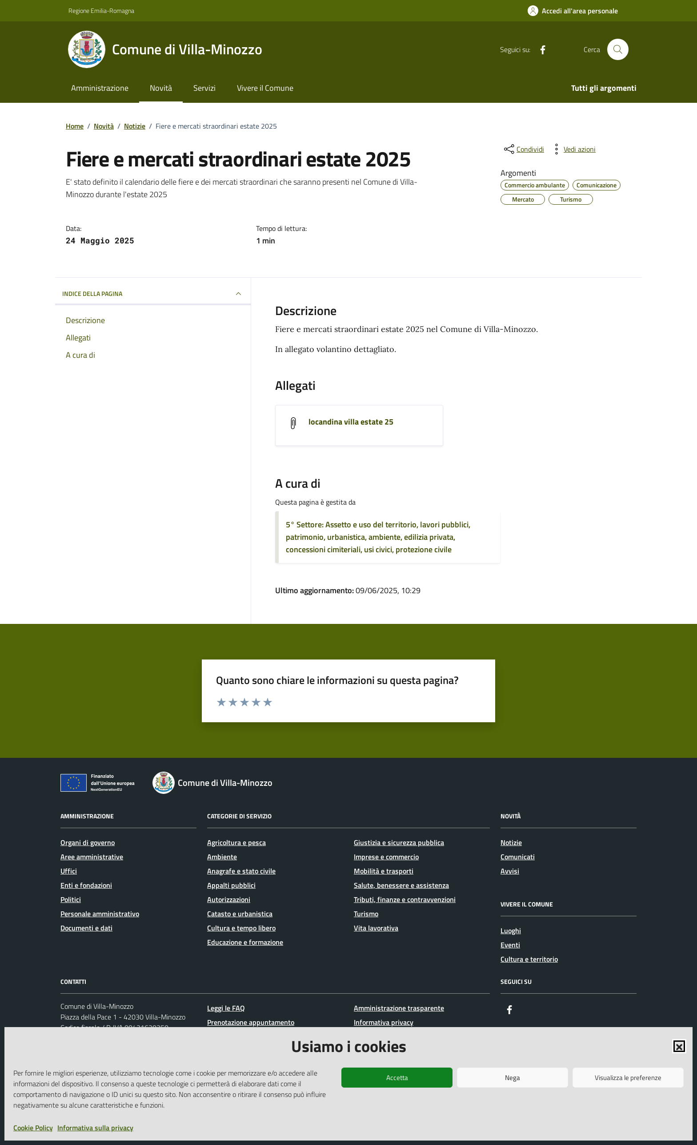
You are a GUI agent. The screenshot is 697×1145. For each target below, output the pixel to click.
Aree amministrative (91, 856)
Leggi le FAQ (226, 1008)
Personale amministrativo (99, 913)
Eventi (510, 944)
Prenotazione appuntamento (250, 1022)
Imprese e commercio (386, 856)
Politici (70, 899)
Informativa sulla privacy (95, 1127)
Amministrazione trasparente (399, 1008)
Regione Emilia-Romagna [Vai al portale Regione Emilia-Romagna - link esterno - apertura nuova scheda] (101, 10)
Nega (512, 1077)
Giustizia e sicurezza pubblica (399, 842)
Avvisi (510, 871)
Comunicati (518, 856)
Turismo (366, 913)
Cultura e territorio (529, 959)
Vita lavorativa (376, 927)
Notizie (511, 842)
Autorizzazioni (228, 899)
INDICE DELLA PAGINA (153, 293)
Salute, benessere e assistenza (401, 885)
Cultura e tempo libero (241, 927)
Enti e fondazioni (86, 885)
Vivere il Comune (265, 88)
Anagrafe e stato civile (241, 871)
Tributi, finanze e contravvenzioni (405, 899)
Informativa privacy (383, 1022)
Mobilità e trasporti (383, 871)
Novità (161, 88)
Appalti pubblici (231, 885)
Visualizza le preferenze (628, 1077)
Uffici (68, 871)
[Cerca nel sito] (618, 49)
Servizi (204, 88)
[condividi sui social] (523, 149)
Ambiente (222, 856)
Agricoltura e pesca (236, 842)
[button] (679, 1046)
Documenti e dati (86, 927)
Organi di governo (87, 842)
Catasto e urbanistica (239, 913)
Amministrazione (99, 88)
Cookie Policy (33, 1127)
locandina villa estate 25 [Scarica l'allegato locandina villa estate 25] (350, 422)
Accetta (397, 1077)
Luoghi (511, 930)
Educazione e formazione (245, 942)
